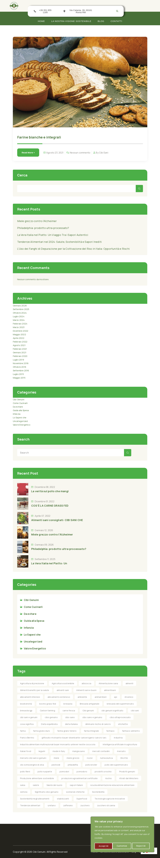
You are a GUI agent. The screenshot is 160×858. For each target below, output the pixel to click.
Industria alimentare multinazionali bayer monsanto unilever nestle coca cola (57, 744)
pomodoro (82, 771)
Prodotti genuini (127, 771)
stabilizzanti (63, 798)
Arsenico (129, 697)
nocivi (90, 758)
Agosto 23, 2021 (54, 152)
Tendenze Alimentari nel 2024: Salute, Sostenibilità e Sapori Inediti (59, 241)
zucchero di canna (106, 805)
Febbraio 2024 (20, 323)
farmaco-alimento (131, 730)
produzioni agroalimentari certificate (79, 778)
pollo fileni (25, 771)
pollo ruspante (45, 771)
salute (36, 785)
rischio (108, 778)
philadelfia (73, 764)
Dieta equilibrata (49, 724)
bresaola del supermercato (120, 703)
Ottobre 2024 (20, 312)
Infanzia (17, 414)
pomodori (64, 771)
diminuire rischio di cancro (98, 724)
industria (118, 737)
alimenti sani (63, 690)
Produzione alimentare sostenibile (37, 778)
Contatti (116, 21)
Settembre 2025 (21, 309)
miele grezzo (73, 758)
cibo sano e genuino (92, 717)
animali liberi (101, 697)
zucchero (85, 805)
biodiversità (26, 703)
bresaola (67, 703)
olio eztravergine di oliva (32, 764)
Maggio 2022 (19, 334)
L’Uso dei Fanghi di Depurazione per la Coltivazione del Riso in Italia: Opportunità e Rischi (73, 248)
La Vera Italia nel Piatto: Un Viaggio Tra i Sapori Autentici (52, 235)
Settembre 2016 (21, 370)
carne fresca (69, 710)
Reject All (122, 846)
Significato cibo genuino (47, 791)
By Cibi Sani (102, 152)
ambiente (82, 697)
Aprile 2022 (18, 338)
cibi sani (135, 710)
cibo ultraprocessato (120, 717)
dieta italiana (71, 724)
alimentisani (110, 690)
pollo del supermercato (116, 764)
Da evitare (18, 406)
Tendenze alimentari (30, 805)
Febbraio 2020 (20, 356)
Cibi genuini (88, 710)
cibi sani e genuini (28, 717)
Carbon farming (47, 710)
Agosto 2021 (19, 345)
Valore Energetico (21, 424)
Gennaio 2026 (20, 305)
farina (23, 730)
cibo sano (70, 717)
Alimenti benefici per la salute (34, 690)
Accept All (141, 846)
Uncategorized (20, 421)
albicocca (86, 683)
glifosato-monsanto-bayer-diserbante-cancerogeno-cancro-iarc (74, 737)
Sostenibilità (98, 791)
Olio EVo (124, 758)
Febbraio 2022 (20, 341)
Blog (101, 21)
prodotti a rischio (103, 771)
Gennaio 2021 (19, 352)
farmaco (110, 730)
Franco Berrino (27, 737)
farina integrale (91, 730)
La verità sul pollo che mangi (50, 491)
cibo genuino (51, 717)
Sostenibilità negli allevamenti (34, 798)
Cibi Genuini (18, 399)
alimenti (129, 683)
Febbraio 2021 (20, 348)
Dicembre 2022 (20, 330)
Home (41, 21)
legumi (42, 751)
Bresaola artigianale (89, 703)
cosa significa (27, 724)
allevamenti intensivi (30, 697)
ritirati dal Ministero (128, 778)
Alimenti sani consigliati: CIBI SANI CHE (57, 520)
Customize (104, 846)
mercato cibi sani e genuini (33, 758)
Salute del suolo (54, 785)
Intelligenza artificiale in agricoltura (120, 744)
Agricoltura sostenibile (63, 683)
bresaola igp (26, 710)
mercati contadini (101, 751)
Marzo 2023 (19, 327)
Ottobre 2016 (19, 367)
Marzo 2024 (19, 320)
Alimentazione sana (108, 683)
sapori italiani (76, 785)
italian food (25, 751)
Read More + (28, 152)
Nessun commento (80, 152)
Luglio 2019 (18, 359)
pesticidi (56, 764)
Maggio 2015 (19, 377)
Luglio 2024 (18, 316)
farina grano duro (41, 730)
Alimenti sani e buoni (86, 690)
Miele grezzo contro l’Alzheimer (37, 221)
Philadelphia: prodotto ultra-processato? (43, 228)
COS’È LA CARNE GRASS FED (49, 505)
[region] (122, 834)
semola (23, 791)
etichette (123, 724)
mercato (121, 751)
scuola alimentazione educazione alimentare (112, 785)
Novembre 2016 (21, 363)
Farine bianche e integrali (39, 137)
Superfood (81, 798)
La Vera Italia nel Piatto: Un (49, 563)
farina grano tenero (66, 730)
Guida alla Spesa (21, 410)
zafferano (68, 805)
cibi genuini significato (112, 710)
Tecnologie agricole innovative (110, 798)
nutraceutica (106, 758)
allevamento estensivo (59, 697)
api (115, 697)
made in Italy (59, 751)
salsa (22, 785)
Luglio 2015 (18, 374)
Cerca (22, 175)
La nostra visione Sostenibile (71, 21)
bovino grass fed (47, 703)
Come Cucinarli (20, 403)
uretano (52, 805)
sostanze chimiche (75, 791)
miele (56, 758)
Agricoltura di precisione (32, 683)
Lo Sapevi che (19, 417)
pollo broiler (91, 764)
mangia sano (78, 751)
